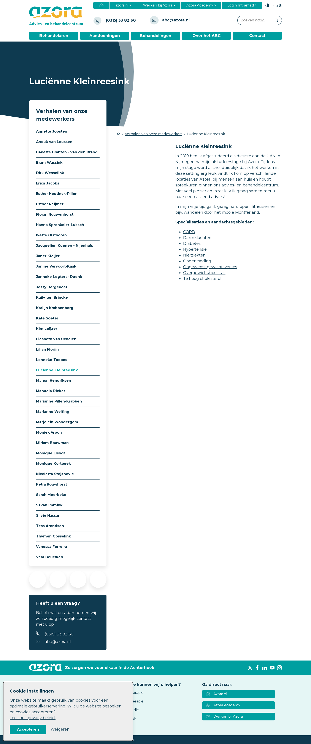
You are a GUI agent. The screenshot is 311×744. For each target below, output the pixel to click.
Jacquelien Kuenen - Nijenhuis (64, 246)
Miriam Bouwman (52, 443)
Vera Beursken (49, 557)
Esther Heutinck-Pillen (57, 194)
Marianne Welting (52, 412)
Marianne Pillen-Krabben (59, 401)
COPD (189, 231)
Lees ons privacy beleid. (33, 717)
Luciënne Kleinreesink (57, 370)
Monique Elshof (50, 453)
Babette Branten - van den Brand (67, 152)
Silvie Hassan (48, 515)
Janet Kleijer (48, 256)
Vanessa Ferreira (51, 547)
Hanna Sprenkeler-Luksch (60, 225)
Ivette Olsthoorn (51, 235)
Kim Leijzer (46, 329)
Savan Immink (49, 505)
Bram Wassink (49, 162)
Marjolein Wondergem (57, 422)
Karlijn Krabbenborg (54, 308)
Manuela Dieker (50, 391)
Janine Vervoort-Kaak (56, 266)
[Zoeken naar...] (259, 20)
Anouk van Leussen (54, 142)
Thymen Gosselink (53, 536)
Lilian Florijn (47, 349)
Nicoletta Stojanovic (55, 474)
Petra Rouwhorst (51, 484)
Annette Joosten (51, 131)
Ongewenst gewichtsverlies (210, 267)
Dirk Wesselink (50, 173)
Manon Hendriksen (53, 380)
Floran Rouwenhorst (54, 214)
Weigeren (60, 729)
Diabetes (192, 243)
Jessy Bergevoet (51, 287)
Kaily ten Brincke (52, 297)
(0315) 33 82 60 (59, 634)
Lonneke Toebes (51, 360)
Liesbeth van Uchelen (56, 339)
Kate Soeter (47, 318)
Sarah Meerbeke (51, 495)
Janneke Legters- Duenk (59, 277)
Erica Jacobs (47, 183)
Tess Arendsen (50, 526)
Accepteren (28, 729)
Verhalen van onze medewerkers (153, 134)
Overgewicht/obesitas (204, 272)
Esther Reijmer (49, 204)
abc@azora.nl (58, 641)
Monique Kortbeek (53, 464)
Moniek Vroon (49, 432)
